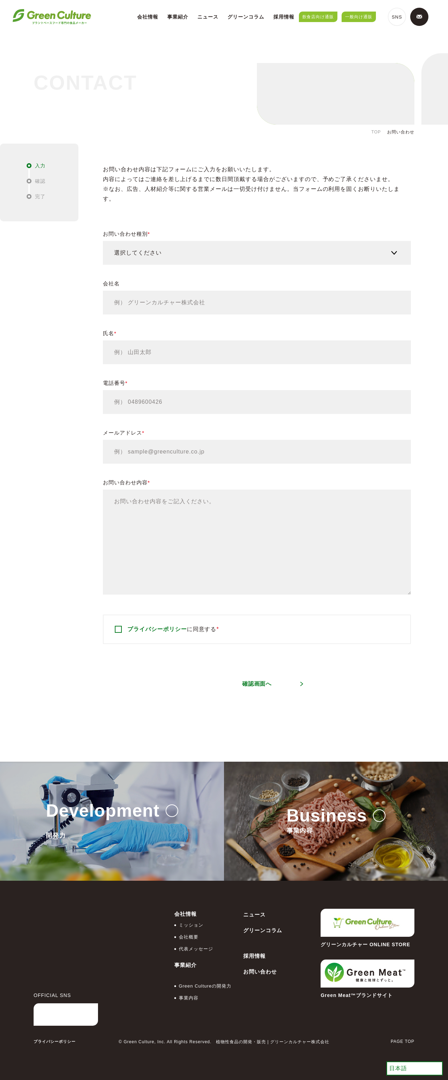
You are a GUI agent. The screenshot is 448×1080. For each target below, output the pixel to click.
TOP (376, 132)
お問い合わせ (260, 972)
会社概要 (188, 937)
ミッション (191, 925)
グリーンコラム (245, 17)
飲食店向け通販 (318, 16)
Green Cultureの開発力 (205, 986)
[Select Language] (414, 1068)
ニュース (207, 17)
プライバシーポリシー (157, 629)
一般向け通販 (358, 16)
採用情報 (283, 17)
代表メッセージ (196, 948)
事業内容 (188, 998)
